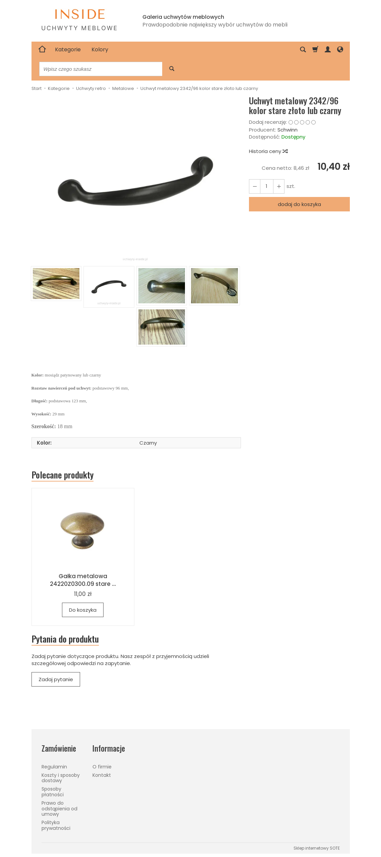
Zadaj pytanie (56, 679)
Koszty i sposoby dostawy (61, 778)
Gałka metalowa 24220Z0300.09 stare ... (83, 580)
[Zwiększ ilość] (254, 186)
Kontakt (101, 775)
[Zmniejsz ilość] (278, 186)
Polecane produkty (62, 474)
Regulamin (54, 766)
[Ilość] (266, 186)
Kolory (99, 49)
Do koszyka (83, 609)
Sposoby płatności (53, 792)
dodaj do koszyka (299, 204)
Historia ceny (268, 151)
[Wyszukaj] (171, 69)
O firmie (102, 766)
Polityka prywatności (56, 825)
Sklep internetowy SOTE (317, 848)
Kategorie (68, 49)
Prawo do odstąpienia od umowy (59, 809)
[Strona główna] (42, 50)
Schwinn (287, 129)
